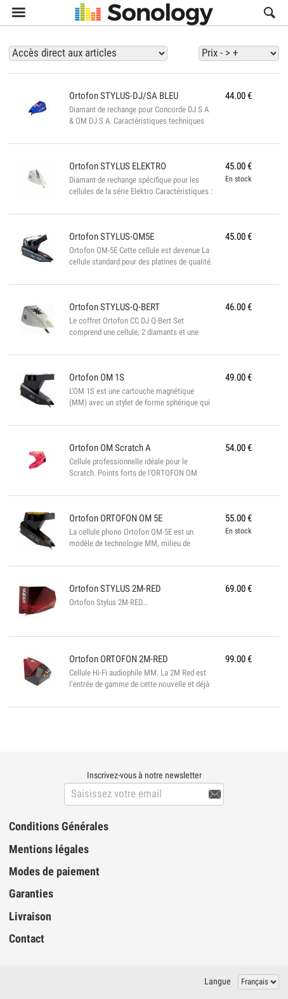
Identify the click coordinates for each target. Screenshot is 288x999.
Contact (26, 938)
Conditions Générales (58, 826)
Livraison (30, 916)
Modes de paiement (54, 871)
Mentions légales (49, 849)
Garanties (31, 893)
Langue (217, 981)
